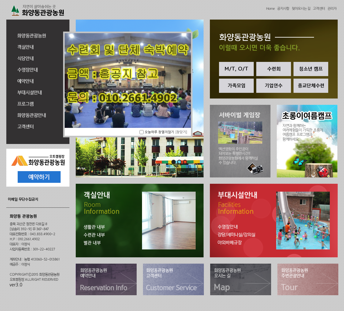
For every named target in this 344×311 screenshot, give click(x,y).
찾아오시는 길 (301, 8)
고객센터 (319, 8)
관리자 (331, 8)
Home (270, 8)
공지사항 (283, 8)
